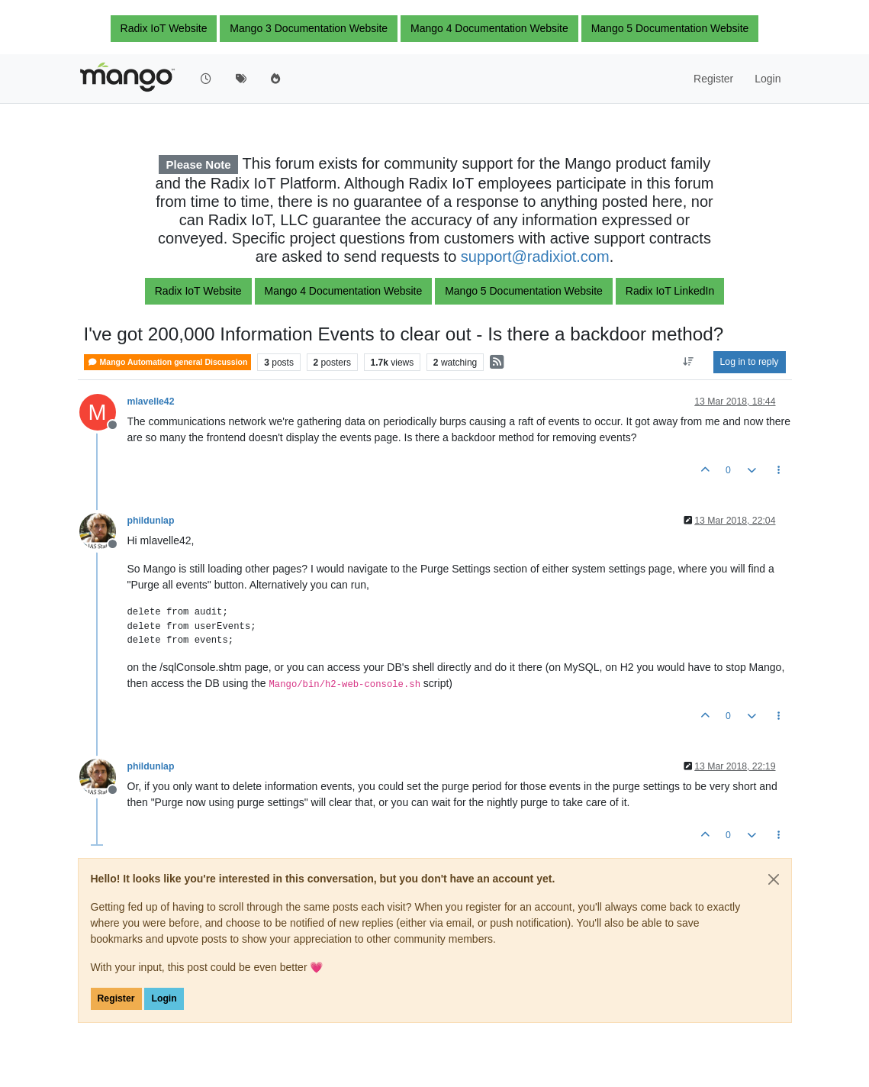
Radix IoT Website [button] (164, 28)
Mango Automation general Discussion (168, 362)
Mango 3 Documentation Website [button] (309, 28)
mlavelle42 (151, 401)
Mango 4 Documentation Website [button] (489, 28)
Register (116, 998)
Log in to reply (749, 361)
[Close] (773, 879)
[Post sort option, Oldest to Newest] (687, 362)
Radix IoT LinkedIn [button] (670, 291)
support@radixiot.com (535, 256)
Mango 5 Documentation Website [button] (670, 28)
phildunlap (151, 520)
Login (163, 998)
